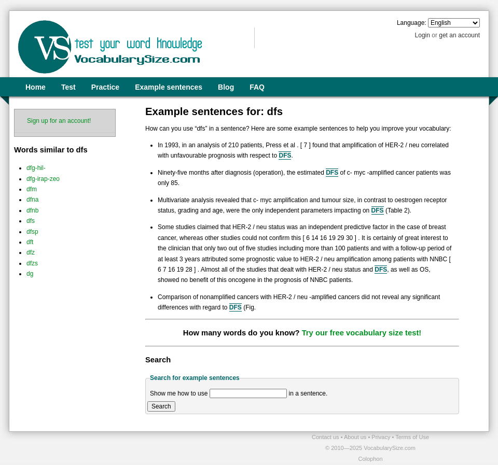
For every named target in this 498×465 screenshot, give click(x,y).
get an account (459, 35)
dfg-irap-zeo (43, 178)
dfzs (32, 263)
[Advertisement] (130, 447)
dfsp (32, 231)
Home (35, 87)
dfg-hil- (36, 168)
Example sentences (168, 87)
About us (356, 437)
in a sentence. (308, 393)
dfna (32, 199)
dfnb (32, 210)
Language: (411, 22)
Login (422, 35)
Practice (105, 87)
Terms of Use (412, 437)
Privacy (381, 437)
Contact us (326, 437)
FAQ (257, 87)
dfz (30, 252)
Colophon (370, 459)
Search (161, 406)
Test (68, 87)
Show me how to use (179, 393)
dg (29, 273)
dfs (30, 220)
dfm (31, 189)
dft (29, 242)
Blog (226, 87)
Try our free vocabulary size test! (362, 333)
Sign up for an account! (59, 120)
